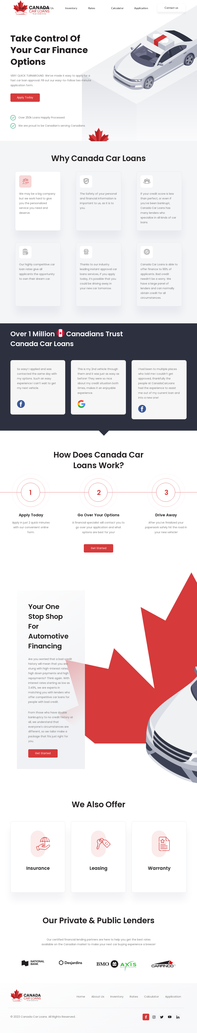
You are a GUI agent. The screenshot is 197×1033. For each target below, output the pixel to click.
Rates (134, 997)
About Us (97, 997)
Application (173, 997)
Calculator (151, 997)
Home (81, 997)
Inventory (116, 997)
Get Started (98, 548)
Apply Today (25, 97)
